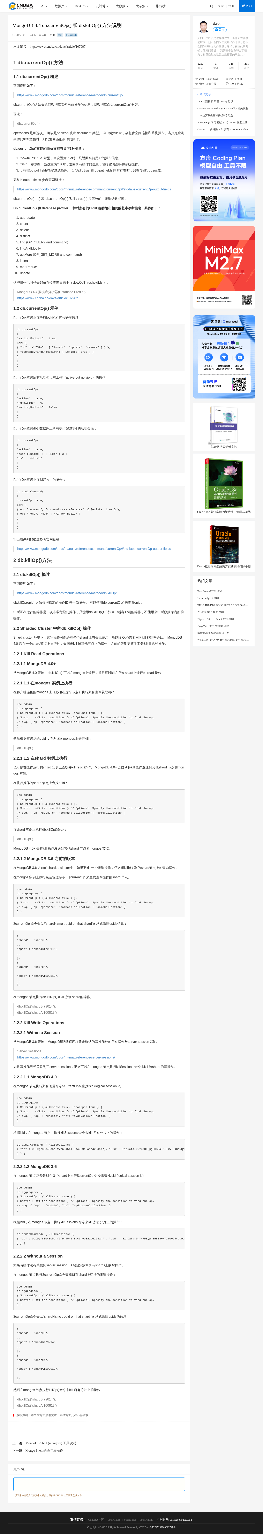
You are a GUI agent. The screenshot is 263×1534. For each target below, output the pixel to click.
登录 (221, 6)
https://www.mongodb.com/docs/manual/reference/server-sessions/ (66, 1057)
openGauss (114, 1519)
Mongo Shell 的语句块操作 (44, 1450)
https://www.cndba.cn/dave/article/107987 (57, 46)
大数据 (122, 6)
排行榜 (161, 6)
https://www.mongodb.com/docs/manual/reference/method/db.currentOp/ (70, 95)
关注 (219, 29)
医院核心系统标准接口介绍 (213, 633)
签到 (247, 6)
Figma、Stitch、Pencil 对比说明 (215, 619)
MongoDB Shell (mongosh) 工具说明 (50, 1443)
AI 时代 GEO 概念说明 (210, 612)
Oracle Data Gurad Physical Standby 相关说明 (222, 108)
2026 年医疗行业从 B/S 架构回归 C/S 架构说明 (223, 639)
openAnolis (146, 1519)
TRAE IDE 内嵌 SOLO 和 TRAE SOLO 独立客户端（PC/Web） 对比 (223, 605)
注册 (231, 6)
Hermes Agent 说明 (208, 598)
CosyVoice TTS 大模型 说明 (213, 626)
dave (217, 23)
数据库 (61, 6)
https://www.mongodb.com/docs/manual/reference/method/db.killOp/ (67, 593)
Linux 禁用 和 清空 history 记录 (215, 101)
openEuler (130, 1519)
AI (44, 6)
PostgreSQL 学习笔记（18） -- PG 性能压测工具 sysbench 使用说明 (223, 122)
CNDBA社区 (96, 1519)
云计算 (103, 6)
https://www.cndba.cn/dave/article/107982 (47, 298)
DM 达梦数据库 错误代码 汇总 (215, 115)
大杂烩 (142, 6)
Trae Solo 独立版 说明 (210, 591)
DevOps (82, 6)
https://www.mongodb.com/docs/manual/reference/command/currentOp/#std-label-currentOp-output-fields (94, 189)
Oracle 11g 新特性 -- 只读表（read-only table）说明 (223, 129)
